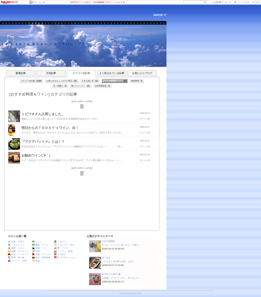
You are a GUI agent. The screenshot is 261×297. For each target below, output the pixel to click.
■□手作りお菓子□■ (111, 274)
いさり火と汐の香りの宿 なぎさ (118, 261)
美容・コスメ (16, 248)
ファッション (16, 245)
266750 (158, 15)
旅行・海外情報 (41, 257)
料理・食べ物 (39, 2)
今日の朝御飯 (108, 241)
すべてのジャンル (64, 257)
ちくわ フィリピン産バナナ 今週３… (121, 245)
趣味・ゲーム (40, 245)
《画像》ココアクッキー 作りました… (121, 278)
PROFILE (22, 18)
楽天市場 (256, 2)
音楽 (36, 251)
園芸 (36, 260)
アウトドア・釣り (64, 245)
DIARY (12, 18)
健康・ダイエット (18, 251)
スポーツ (60, 241)
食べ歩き (106, 257)
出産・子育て (16, 241)
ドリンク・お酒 (17, 260)
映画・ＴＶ (39, 248)
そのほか (60, 254)
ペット (37, 241)
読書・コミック (41, 254)
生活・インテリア (18, 254)
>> (221, 2)
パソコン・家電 (63, 251)
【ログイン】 (159, 18)
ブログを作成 (243, 2)
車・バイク (61, 248)
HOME (4, 18)
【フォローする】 (144, 18)
